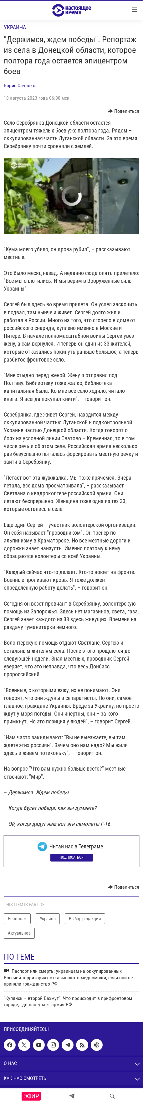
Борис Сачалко (19, 85)
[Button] (124, 111)
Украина (15, 27)
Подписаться (72, 857)
